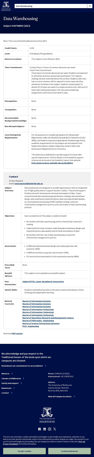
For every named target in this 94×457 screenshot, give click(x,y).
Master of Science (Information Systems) (40, 323)
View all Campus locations (60, 396)
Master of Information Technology (38, 309)
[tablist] (53, 6)
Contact (5, 393)
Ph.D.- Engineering (30, 326)
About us (5, 373)
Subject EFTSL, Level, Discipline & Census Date (43, 281)
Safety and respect (9, 383)
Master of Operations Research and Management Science (48, 318)
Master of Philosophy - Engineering (38, 320)
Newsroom (6, 388)
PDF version (17, 333)
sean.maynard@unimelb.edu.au (28, 183)
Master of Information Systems (36, 301)
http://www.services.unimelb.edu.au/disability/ (52, 163)
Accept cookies (24, 451)
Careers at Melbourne (11, 378)
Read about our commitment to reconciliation (22, 365)
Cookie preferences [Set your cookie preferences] (69, 451)
